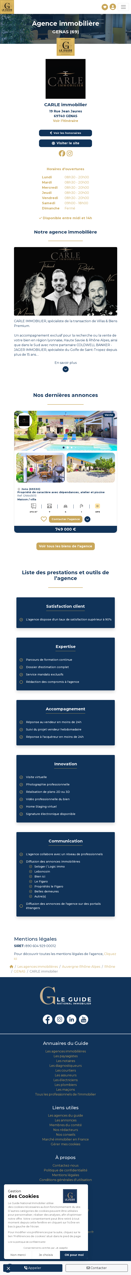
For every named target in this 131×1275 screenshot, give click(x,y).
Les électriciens (65, 1080)
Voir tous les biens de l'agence (65, 546)
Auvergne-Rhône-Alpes (81, 967)
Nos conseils (65, 1135)
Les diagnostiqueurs (65, 1066)
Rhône (109, 967)
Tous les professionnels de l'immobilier (65, 1094)
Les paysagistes (66, 1056)
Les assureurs (65, 1075)
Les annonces (65, 1120)
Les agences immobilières (37, 967)
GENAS (19, 971)
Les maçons (65, 1089)
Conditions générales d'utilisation (65, 1180)
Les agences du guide (65, 1115)
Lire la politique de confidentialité (26, 1241)
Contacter (97, 1268)
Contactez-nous (65, 1165)
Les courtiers (65, 1070)
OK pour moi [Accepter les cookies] (74, 1255)
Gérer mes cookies (65, 1144)
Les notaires (65, 1061)
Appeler (32, 1268)
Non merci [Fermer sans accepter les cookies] (18, 1255)
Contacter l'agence (66, 519)
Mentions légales (65, 1175)
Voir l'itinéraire (65, 121)
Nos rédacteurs (65, 1130)
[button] (63, 447)
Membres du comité (65, 1125)
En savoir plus (66, 363)
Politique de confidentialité (65, 1170)
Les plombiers (66, 1085)
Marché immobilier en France (65, 1139)
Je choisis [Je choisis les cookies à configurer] (46, 1255)
